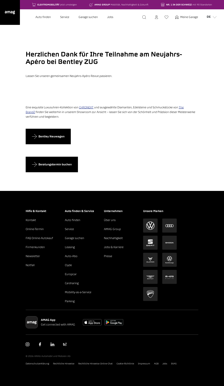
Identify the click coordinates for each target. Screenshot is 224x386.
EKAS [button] (174, 363)
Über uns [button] (110, 220)
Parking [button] (70, 301)
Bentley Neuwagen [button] (48, 136)
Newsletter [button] (33, 256)
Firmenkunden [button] (35, 247)
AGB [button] (156, 363)
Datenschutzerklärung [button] (37, 363)
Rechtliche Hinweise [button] (63, 363)
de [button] (211, 16)
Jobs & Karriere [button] (114, 247)
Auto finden (43, 17)
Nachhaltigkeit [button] (113, 238)
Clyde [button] (68, 265)
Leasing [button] (70, 247)
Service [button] (69, 229)
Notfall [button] (30, 265)
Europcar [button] (71, 274)
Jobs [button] (164, 363)
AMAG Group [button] (112, 229)
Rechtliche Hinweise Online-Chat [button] (95, 363)
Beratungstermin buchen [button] (52, 164)
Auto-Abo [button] (71, 256)
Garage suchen (88, 17)
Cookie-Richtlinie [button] (125, 363)
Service (64, 17)
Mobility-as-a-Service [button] (78, 292)
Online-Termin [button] (35, 229)
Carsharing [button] (72, 283)
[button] (10, 12)
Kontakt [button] (31, 220)
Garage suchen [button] (74, 238)
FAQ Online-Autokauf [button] (39, 238)
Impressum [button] (144, 363)
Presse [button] (108, 256)
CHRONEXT (86, 107)
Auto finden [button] (72, 220)
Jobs (110, 17)
